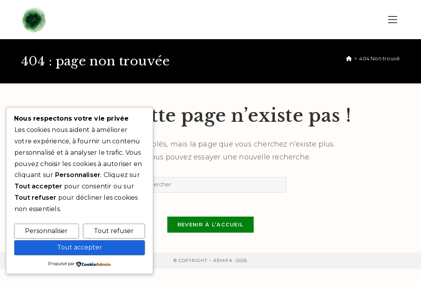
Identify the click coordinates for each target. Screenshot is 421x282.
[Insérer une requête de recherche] (210, 185)
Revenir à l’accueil (210, 224)
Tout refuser (114, 231)
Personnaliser (46, 231)
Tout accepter (79, 247)
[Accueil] (349, 58)
